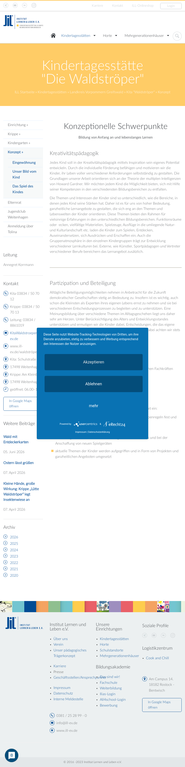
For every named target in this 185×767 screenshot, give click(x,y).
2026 (14, 537)
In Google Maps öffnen (20, 403)
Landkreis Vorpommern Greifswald (96, 92)
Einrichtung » (18, 125)
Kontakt (117, 5)
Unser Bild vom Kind (24, 174)
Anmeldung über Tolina (20, 229)
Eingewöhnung (24, 162)
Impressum (80, 432)
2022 (14, 563)
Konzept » (15, 152)
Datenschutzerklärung (99, 432)
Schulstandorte (111, 650)
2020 (14, 575)
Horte (107, 35)
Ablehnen (93, 383)
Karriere (97, 5)
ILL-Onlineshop (143, 5)
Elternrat (14, 202)
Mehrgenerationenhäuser (144, 35)
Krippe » (14, 134)
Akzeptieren (93, 362)
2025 (14, 543)
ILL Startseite (25, 92)
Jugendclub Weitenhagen (18, 214)
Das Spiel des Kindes (22, 189)
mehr (93, 405)
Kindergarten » (19, 143)
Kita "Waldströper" (140, 92)
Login (171, 6)
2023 (14, 556)
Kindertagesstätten (75, 35)
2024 (14, 550)
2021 (14, 569)
